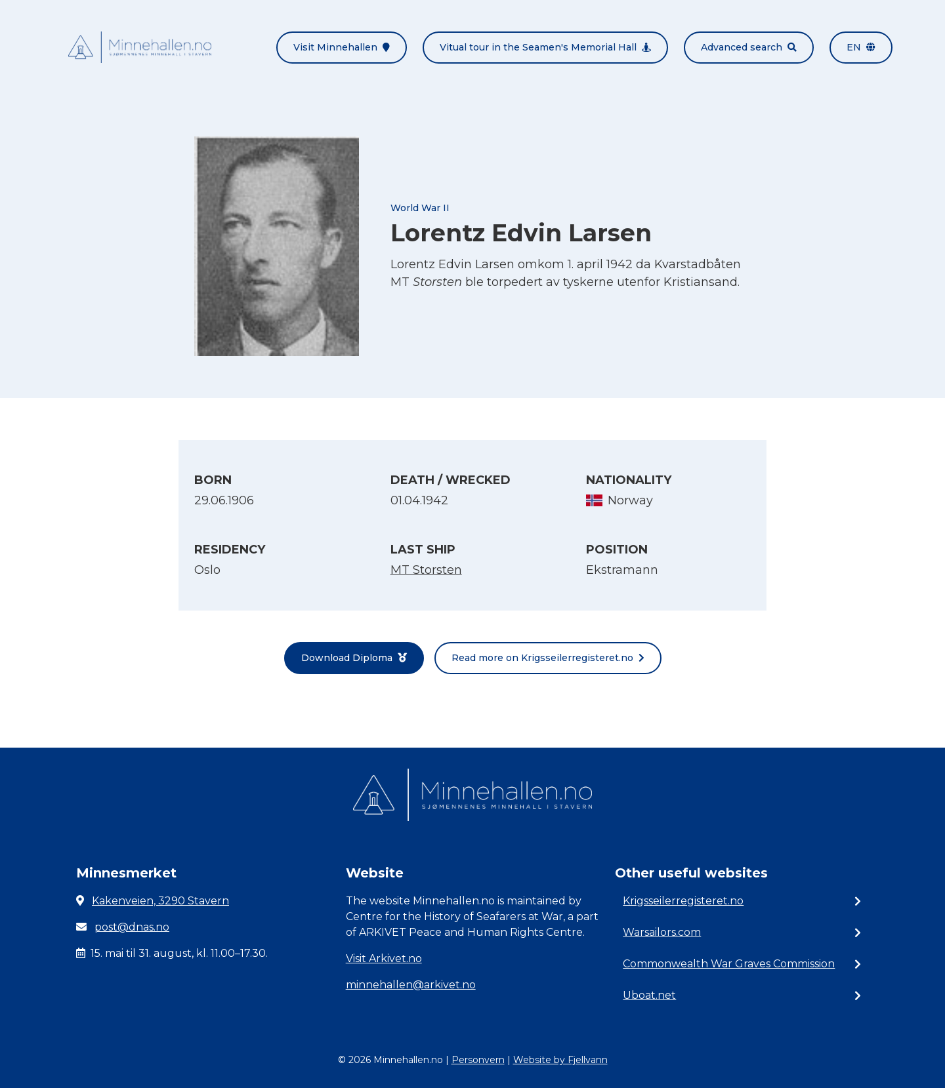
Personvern (478, 1060)
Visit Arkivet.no (384, 958)
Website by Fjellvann (560, 1060)
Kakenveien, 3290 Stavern (160, 901)
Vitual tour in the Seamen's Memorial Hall (545, 47)
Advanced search (749, 47)
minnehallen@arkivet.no (411, 984)
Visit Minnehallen (341, 47)
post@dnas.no (131, 927)
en (861, 47)
